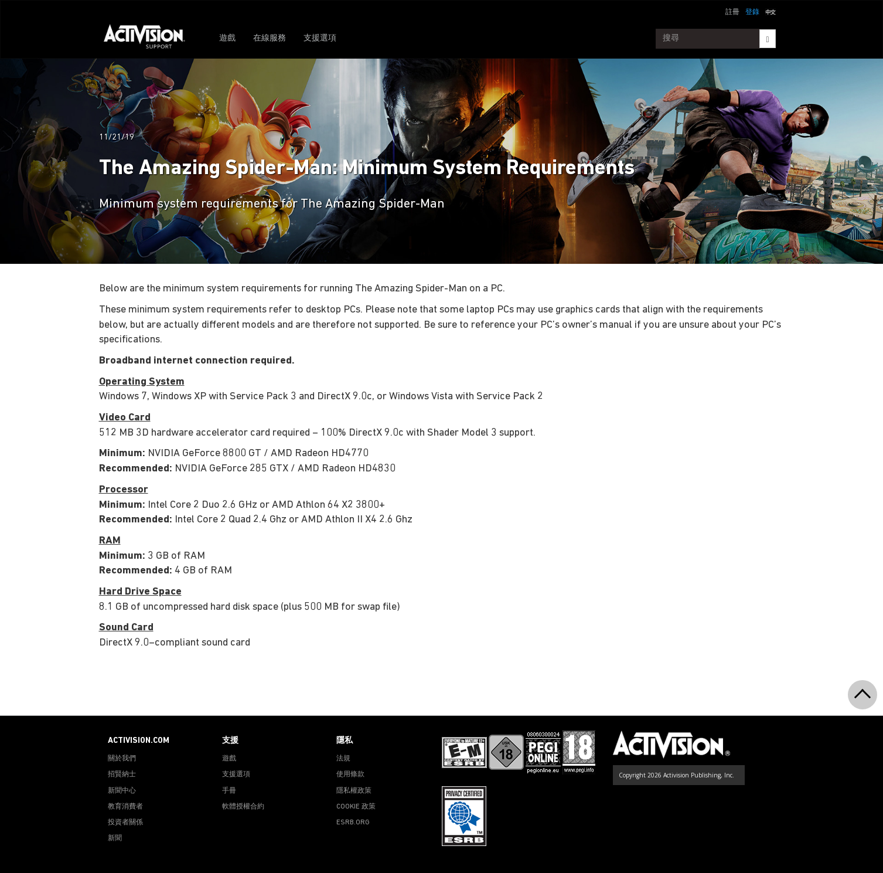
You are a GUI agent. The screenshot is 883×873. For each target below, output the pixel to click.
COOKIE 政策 (356, 806)
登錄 (752, 12)
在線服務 (269, 38)
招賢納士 (122, 774)
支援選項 (320, 38)
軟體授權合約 (243, 806)
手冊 (229, 790)
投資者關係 (125, 822)
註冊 (732, 12)
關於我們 (122, 758)
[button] (770, 11)
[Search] (767, 38)
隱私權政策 (353, 790)
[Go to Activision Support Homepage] (150, 38)
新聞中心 (122, 790)
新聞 (115, 838)
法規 (343, 758)
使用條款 (350, 774)
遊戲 (227, 38)
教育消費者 (125, 806)
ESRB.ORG (353, 822)
